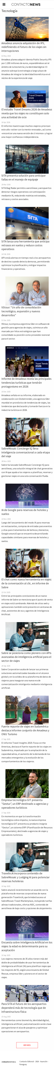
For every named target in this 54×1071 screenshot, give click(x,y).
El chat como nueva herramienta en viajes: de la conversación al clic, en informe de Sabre (26, 583)
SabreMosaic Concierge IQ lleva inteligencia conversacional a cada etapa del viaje (25, 452)
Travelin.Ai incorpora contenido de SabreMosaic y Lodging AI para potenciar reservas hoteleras (25, 877)
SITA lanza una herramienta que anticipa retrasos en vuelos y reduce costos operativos (25, 245)
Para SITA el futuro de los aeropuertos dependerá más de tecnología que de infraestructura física (23, 1007)
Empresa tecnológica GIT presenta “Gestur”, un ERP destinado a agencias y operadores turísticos (24, 804)
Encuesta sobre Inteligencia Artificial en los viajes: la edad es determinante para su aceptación (26, 946)
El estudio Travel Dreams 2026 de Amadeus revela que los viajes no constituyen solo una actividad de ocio (26, 113)
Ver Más (27, 1045)
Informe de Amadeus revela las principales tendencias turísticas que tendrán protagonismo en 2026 (26, 382)
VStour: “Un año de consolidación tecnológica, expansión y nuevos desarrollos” (21, 311)
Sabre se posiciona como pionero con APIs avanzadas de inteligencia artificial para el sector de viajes (26, 656)
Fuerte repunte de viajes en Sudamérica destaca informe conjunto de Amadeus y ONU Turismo (25, 730)
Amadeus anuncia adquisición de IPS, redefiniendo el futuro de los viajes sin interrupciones (23, 47)
